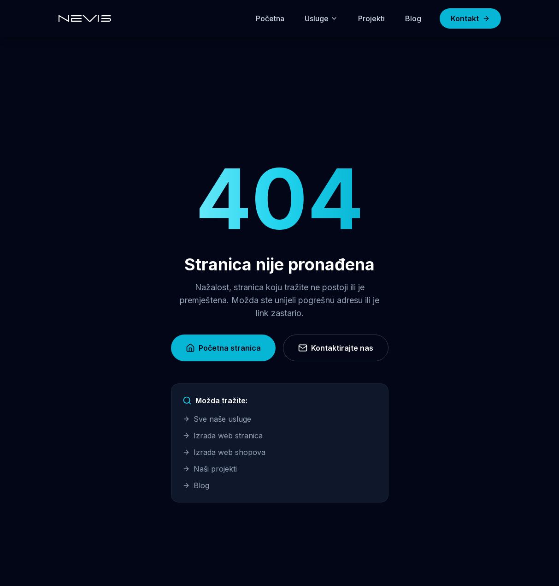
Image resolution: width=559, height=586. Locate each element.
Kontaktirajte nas (335, 348)
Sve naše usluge (216, 419)
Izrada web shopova (223, 452)
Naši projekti (209, 468)
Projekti (371, 18)
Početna (270, 18)
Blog (413, 18)
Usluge (321, 18)
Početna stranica (223, 348)
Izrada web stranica (222, 435)
